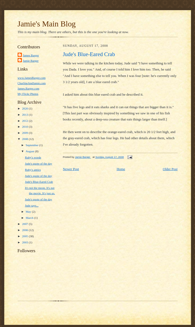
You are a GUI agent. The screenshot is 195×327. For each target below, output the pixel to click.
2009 (25, 132)
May (29, 211)
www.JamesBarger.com (32, 77)
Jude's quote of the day (38, 163)
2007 (25, 223)
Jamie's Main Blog (47, 24)
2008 (25, 139)
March (30, 217)
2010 (25, 126)
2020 (25, 108)
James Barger (31, 55)
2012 (25, 120)
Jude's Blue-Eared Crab (39, 181)
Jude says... (31, 205)
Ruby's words (33, 157)
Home (121, 169)
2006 (25, 230)
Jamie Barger (31, 60)
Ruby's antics (33, 169)
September (32, 145)
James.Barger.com (28, 88)
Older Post (170, 169)
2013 (25, 114)
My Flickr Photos (28, 93)
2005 (25, 236)
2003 (25, 242)
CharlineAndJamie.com (32, 83)
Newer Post (71, 169)
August (30, 151)
